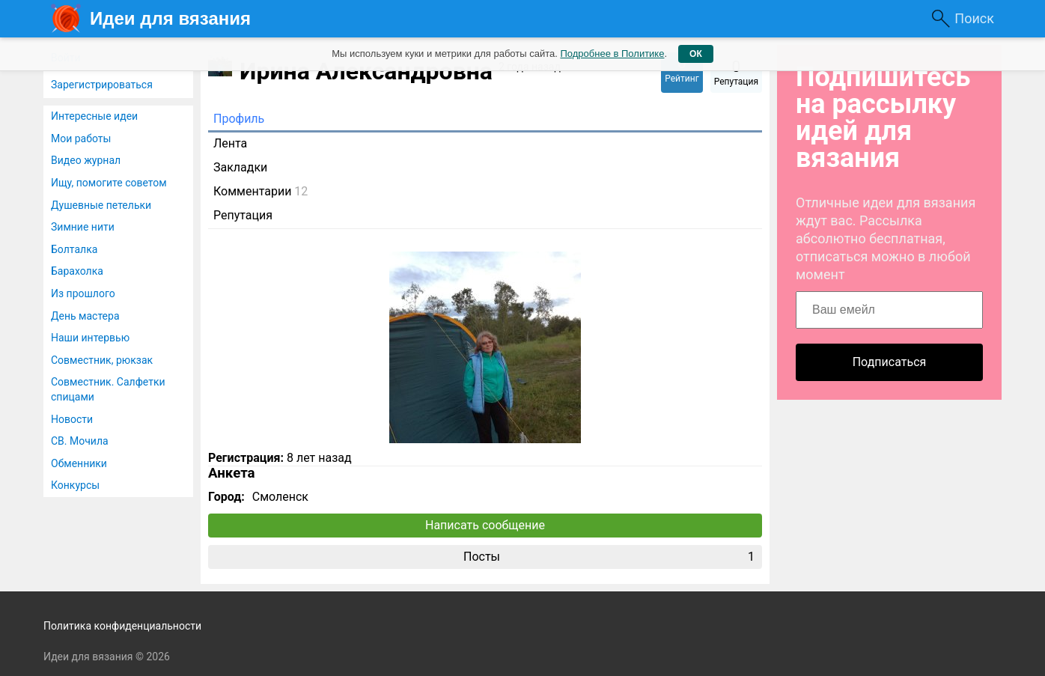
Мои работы (81, 138)
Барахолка (77, 271)
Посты (609, 557)
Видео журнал (86, 160)
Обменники (79, 463)
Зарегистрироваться (102, 85)
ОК (695, 54)
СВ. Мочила (80, 441)
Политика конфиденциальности (122, 626)
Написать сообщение (485, 525)
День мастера (85, 316)
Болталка (74, 249)
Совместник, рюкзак (102, 360)
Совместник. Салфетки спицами (108, 389)
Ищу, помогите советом (109, 183)
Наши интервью (90, 338)
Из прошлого (83, 293)
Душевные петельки (101, 205)
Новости (72, 419)
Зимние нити (83, 227)
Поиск (974, 18)
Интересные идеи (94, 116)
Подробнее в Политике (612, 53)
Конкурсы (75, 485)
